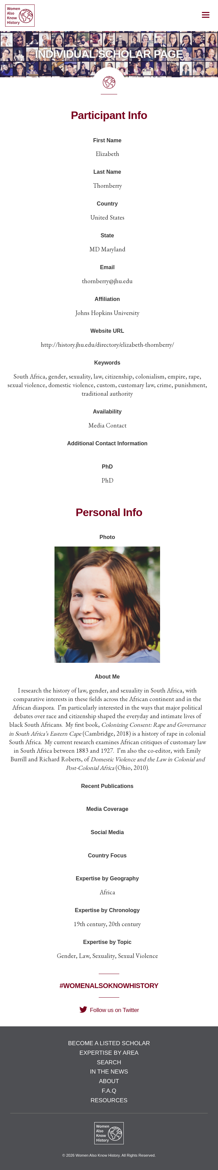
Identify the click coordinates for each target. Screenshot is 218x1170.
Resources (109, 1100)
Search (109, 1062)
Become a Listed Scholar (109, 1043)
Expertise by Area (109, 1053)
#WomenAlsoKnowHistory (109, 985)
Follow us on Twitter (109, 1010)
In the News (109, 1071)
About (109, 1081)
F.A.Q (109, 1091)
